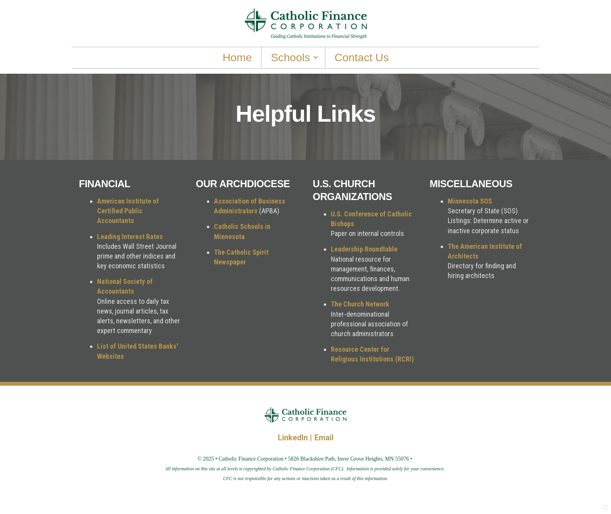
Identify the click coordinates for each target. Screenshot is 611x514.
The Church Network (360, 304)
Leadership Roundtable (364, 249)
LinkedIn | (296, 437)
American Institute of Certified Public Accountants (128, 211)
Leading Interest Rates (130, 236)
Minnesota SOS (470, 201)
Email (324, 437)
